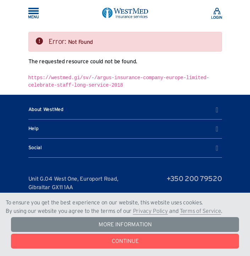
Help (123, 129)
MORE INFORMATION (125, 224)
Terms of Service (200, 211)
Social (123, 148)
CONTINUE (125, 241)
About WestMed (123, 110)
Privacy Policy (150, 211)
